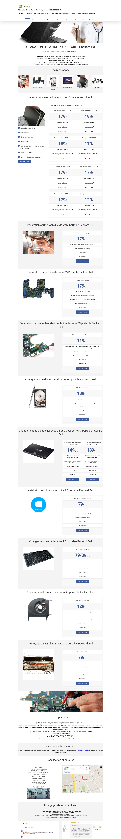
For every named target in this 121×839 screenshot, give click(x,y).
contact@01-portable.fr (84, 750)
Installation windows (67, 87)
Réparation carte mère (38, 87)
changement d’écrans (82, 87)
